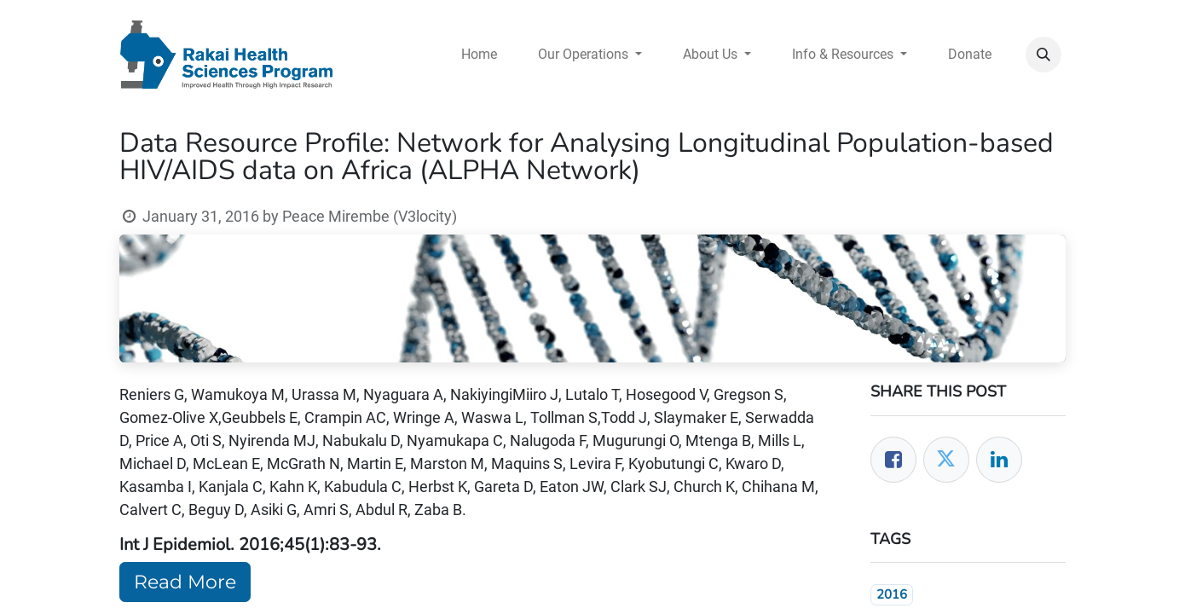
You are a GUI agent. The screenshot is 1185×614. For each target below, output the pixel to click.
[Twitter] (946, 460)
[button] (1043, 54)
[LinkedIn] (999, 460)
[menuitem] (479, 55)
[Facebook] (893, 460)
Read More (185, 582)
